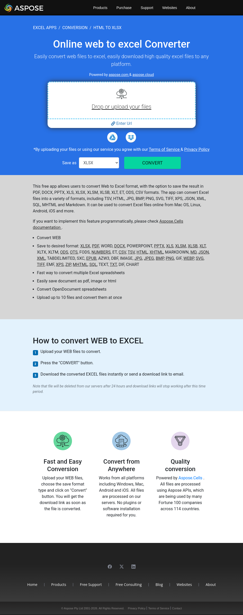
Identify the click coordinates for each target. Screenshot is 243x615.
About (190, 8)
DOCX (119, 246)
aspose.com (119, 75)
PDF (95, 246)
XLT (203, 246)
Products (100, 8)
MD (194, 252)
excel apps (45, 27)
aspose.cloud (143, 75)
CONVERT (152, 163)
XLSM (180, 246)
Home (32, 584)
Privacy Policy (197, 149)
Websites (169, 8)
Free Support (91, 584)
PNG (170, 258)
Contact (177, 608)
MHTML (80, 264)
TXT (113, 264)
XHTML (156, 252)
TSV (131, 252)
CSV (122, 252)
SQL (93, 264)
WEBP (188, 258)
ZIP (68, 264)
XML (41, 258)
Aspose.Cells (190, 477)
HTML (142, 252)
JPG (138, 258)
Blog (159, 584)
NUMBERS (101, 252)
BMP (160, 258)
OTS (74, 252)
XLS (169, 246)
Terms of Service (165, 149)
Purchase (124, 8)
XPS (60, 264)
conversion (74, 27)
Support (147, 8)
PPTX (159, 246)
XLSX (85, 246)
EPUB (91, 258)
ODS (64, 252)
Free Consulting (128, 584)
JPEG (149, 258)
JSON (203, 252)
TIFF (41, 264)
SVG (199, 258)
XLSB (192, 246)
